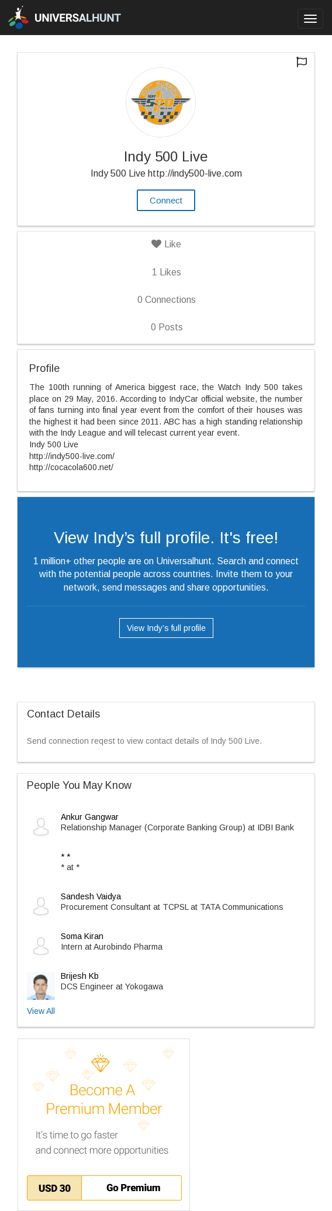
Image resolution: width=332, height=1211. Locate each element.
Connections (166, 300)
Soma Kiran (82, 936)
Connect (166, 200)
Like (166, 244)
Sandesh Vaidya (91, 896)
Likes (166, 272)
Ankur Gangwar (90, 817)
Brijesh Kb (80, 976)
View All (41, 1011)
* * (65, 856)
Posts (167, 327)
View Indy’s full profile (166, 628)
